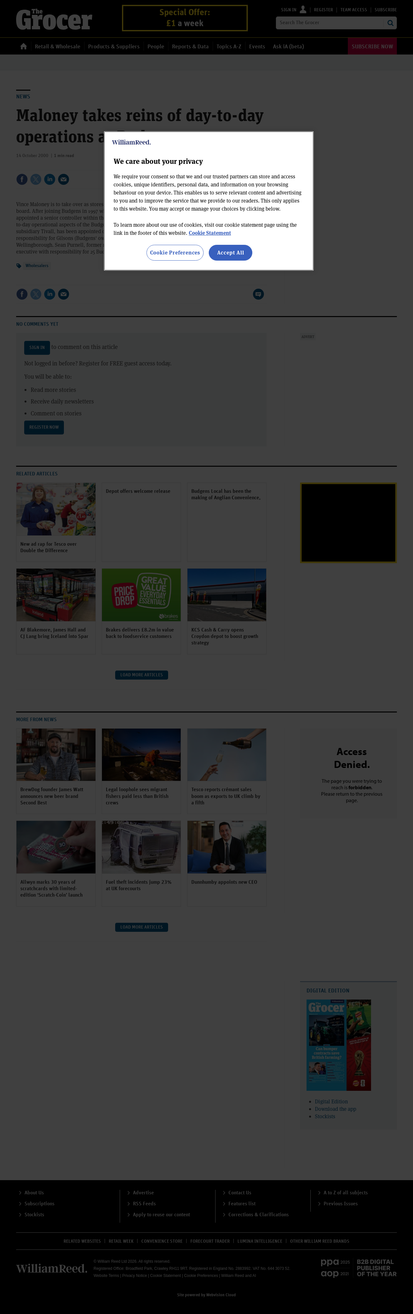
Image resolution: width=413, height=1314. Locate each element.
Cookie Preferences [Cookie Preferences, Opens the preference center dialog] (175, 252)
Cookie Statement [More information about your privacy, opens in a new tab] (210, 232)
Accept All (230, 252)
